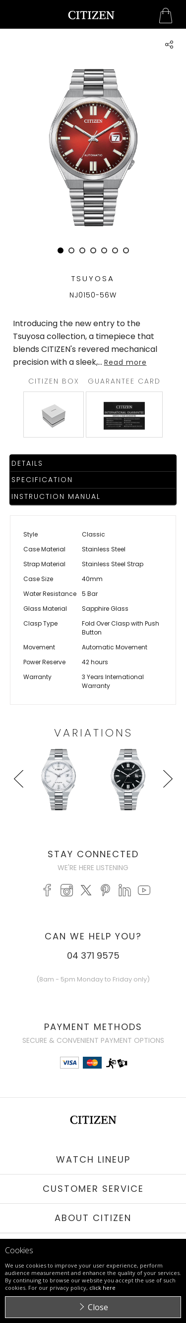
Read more (125, 362)
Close (98, 1307)
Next (165, 797)
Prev (19, 797)
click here (102, 1287)
